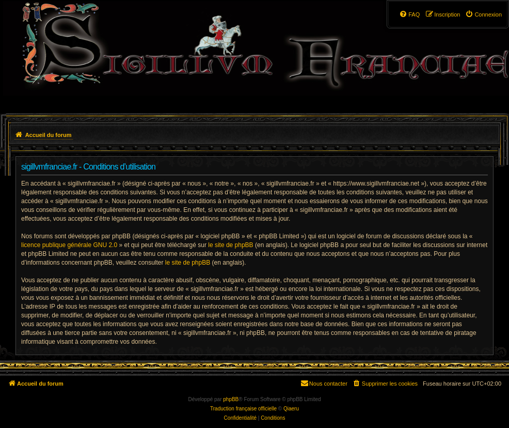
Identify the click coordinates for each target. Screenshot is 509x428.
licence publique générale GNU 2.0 (69, 245)
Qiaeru (291, 408)
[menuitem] (483, 14)
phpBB (230, 399)
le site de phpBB (230, 245)
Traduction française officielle (243, 408)
